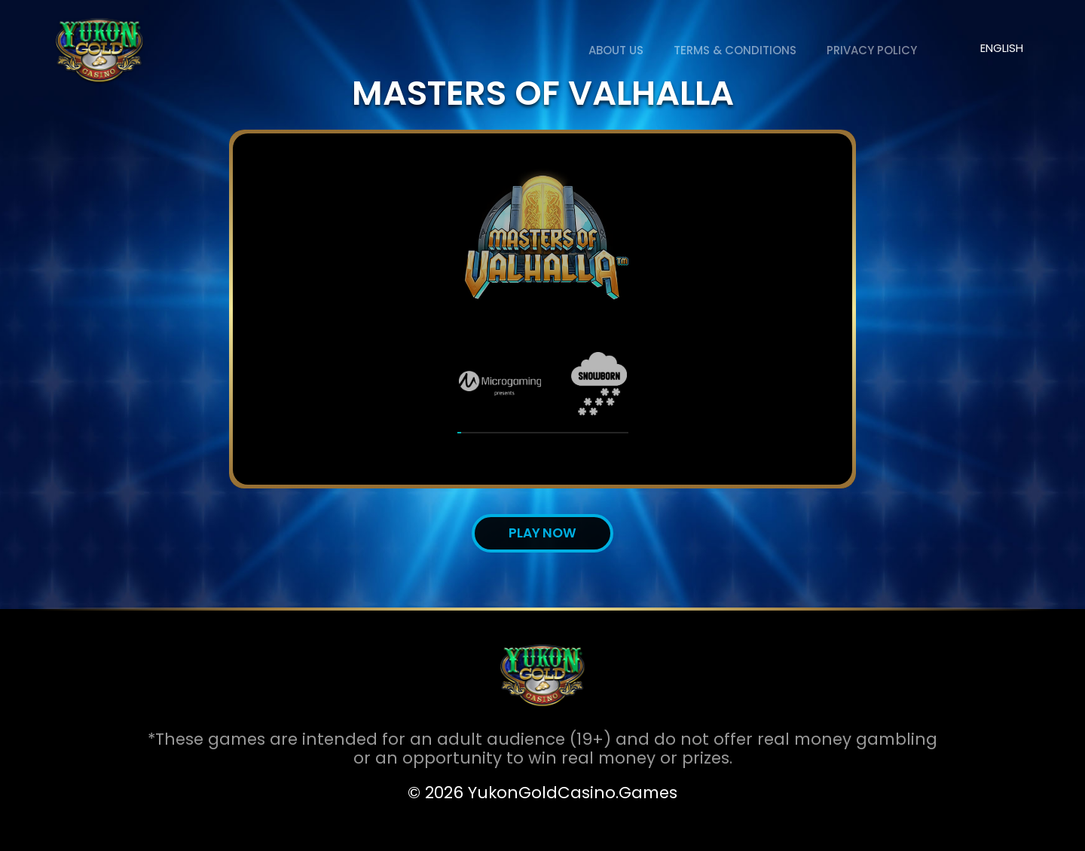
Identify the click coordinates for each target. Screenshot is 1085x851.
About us (615, 50)
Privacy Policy (872, 50)
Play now (542, 533)
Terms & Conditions (735, 50)
